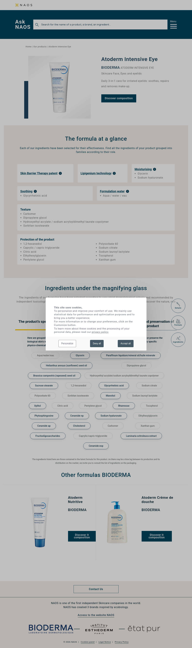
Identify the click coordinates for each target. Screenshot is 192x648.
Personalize (67, 343)
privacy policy (100, 332)
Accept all (126, 343)
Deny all (97, 343)
